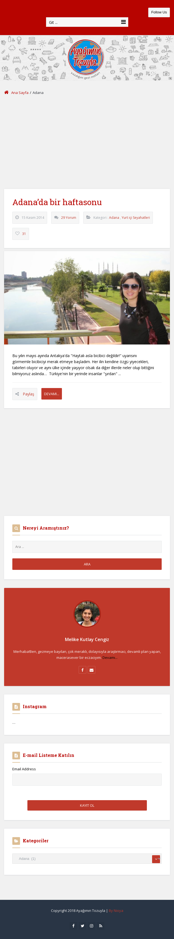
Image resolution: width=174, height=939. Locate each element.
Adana (114, 217)
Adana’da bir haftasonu (57, 202)
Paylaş (28, 394)
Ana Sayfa (16, 92)
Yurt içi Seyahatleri (136, 217)
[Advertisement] (87, 142)
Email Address (24, 768)
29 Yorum (68, 217)
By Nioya (116, 910)
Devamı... (51, 393)
